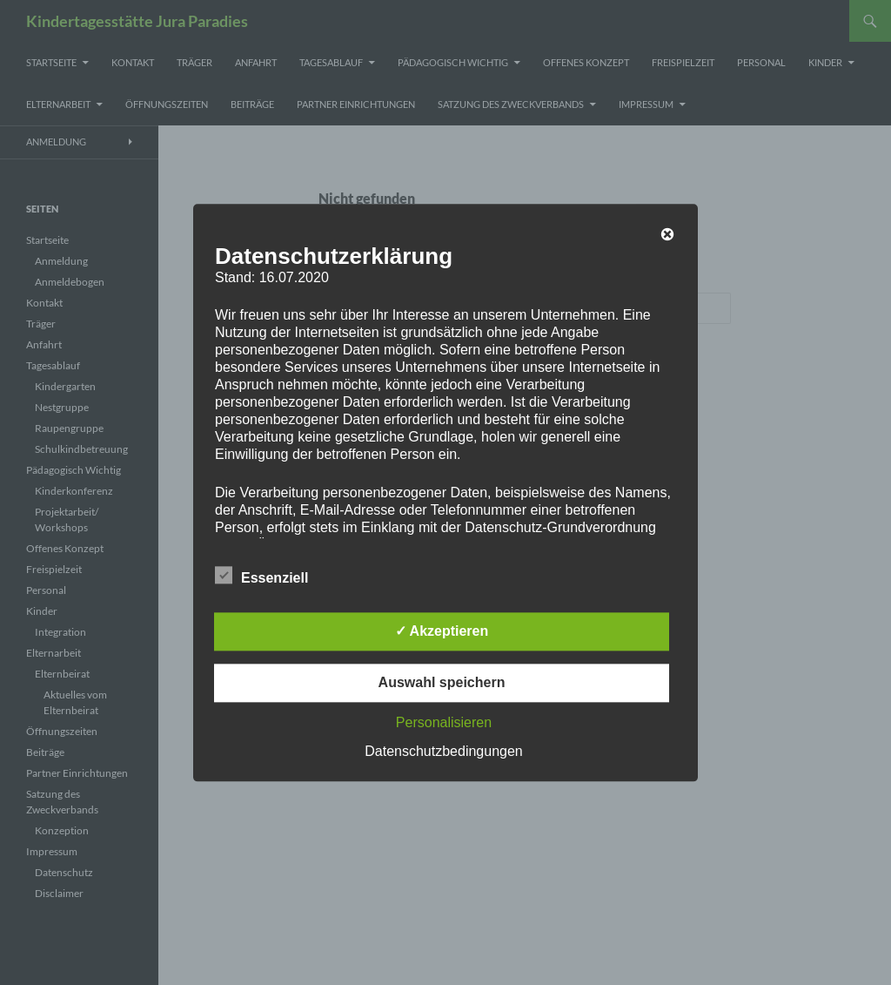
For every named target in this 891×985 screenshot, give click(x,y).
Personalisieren (444, 722)
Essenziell (261, 574)
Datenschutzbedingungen (443, 751)
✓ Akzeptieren (442, 631)
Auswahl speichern (442, 682)
